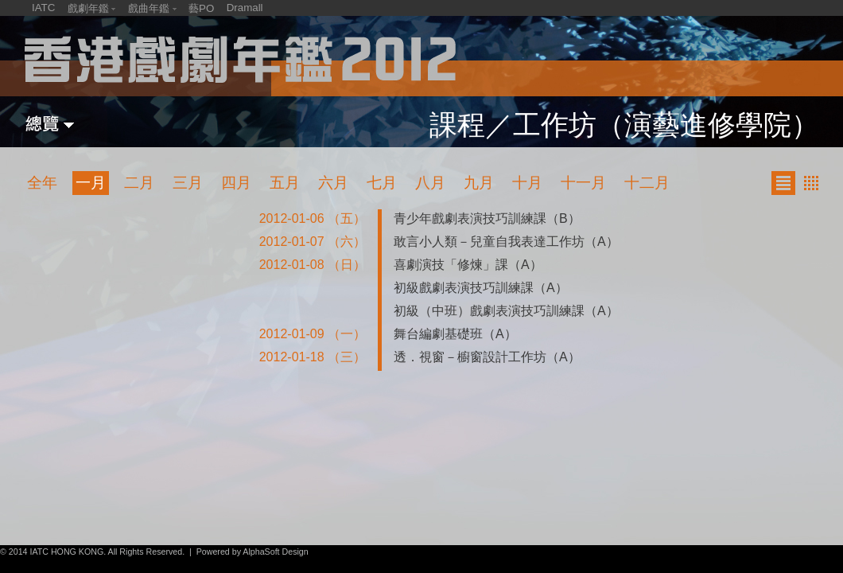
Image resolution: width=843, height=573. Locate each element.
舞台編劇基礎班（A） (455, 334)
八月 (430, 182)
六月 (333, 182)
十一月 (583, 182)
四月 (236, 182)
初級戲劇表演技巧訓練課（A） (481, 287)
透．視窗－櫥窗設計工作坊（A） (487, 357)
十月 (527, 182)
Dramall (245, 8)
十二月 (647, 182)
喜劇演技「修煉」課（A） (468, 264)
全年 (42, 182)
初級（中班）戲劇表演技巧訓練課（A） (506, 311)
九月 (479, 182)
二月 (139, 182)
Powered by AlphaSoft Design (252, 551)
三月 (188, 182)
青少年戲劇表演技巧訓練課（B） (487, 218)
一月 (91, 182)
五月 (285, 182)
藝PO (201, 8)
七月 (382, 182)
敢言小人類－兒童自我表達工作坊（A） (506, 241)
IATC (43, 8)
